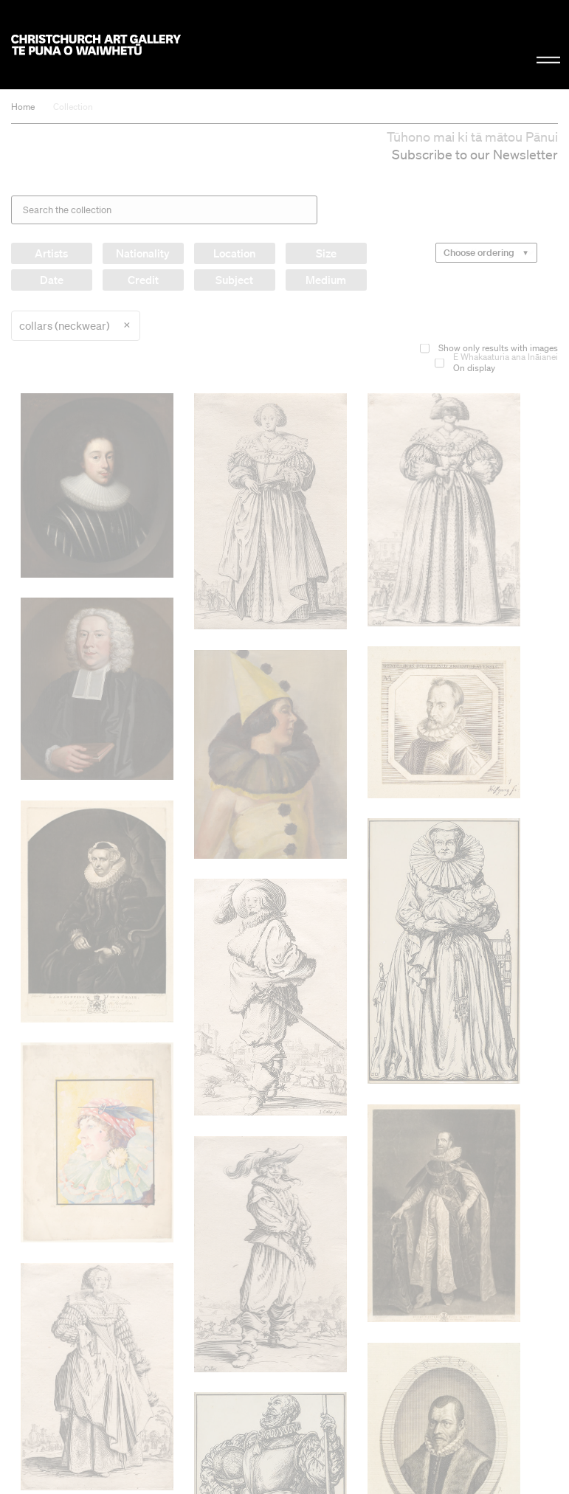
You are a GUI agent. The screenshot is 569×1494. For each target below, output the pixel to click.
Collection (73, 106)
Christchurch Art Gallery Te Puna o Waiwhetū (96, 44)
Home (23, 106)
